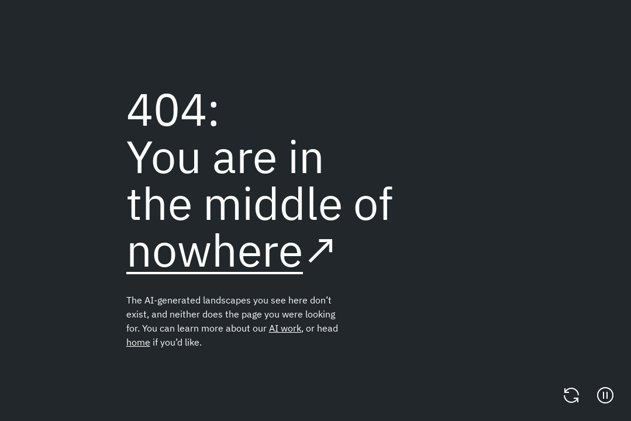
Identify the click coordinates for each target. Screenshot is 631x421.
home (138, 342)
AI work (285, 328)
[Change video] (571, 395)
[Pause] (605, 395)
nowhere (214, 250)
